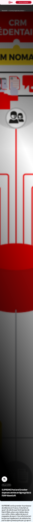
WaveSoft (4, 10)
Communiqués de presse (16, 10)
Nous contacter (23, 2)
